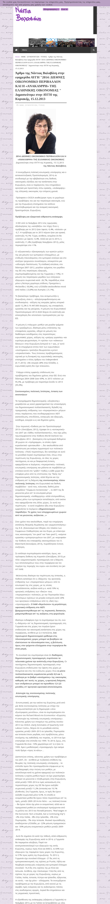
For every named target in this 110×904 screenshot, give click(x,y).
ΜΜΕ (13, 47)
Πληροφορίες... (51, 9)
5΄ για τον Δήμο (75, 91)
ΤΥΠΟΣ (33, 47)
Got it (64, 9)
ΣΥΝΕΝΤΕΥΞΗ (23, 47)
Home (7, 47)
